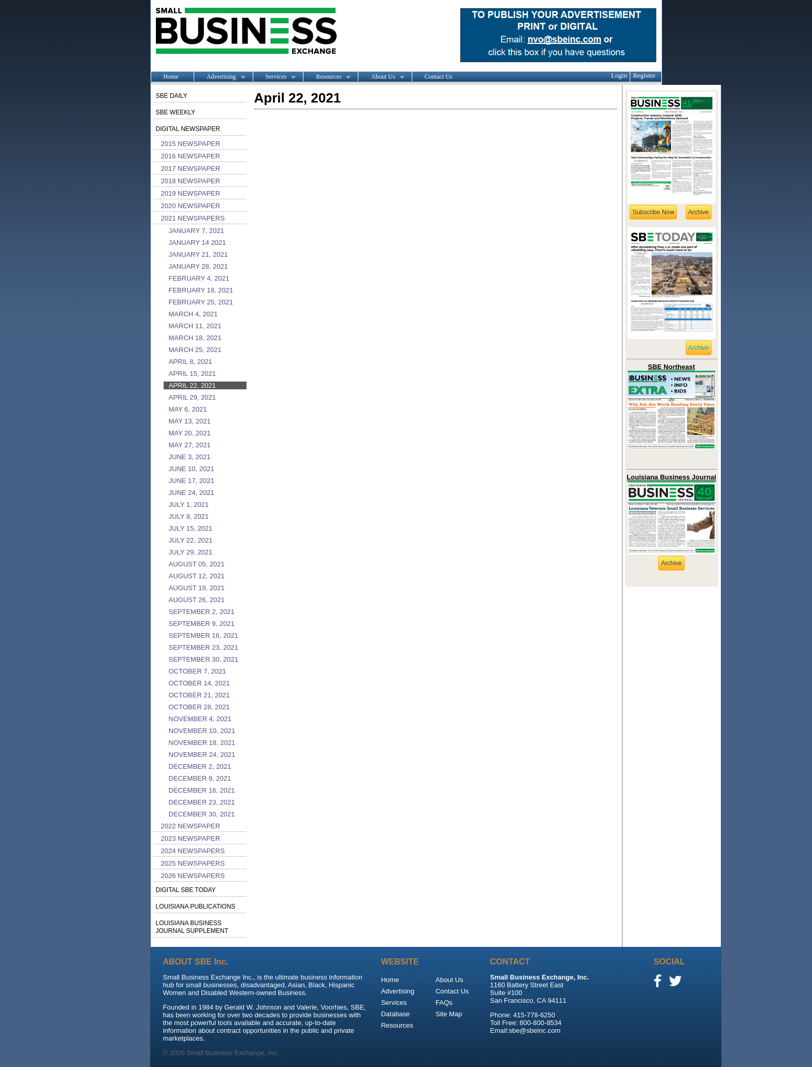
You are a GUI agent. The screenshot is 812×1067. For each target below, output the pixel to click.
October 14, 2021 (199, 683)
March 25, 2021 (195, 350)
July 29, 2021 (191, 552)
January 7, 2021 (196, 231)
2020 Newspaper (191, 206)
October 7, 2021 (197, 671)
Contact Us (439, 76)
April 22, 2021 (192, 385)
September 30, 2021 (203, 659)
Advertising (219, 77)
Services (274, 77)
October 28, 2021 (199, 707)
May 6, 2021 (188, 409)
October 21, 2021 (199, 695)
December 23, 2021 (202, 802)
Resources (327, 77)
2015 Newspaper (191, 144)
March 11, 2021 (195, 326)
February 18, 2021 (201, 290)
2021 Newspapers (193, 218)
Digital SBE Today (186, 890)
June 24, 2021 (191, 492)
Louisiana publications (196, 906)
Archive (698, 212)
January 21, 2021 (198, 254)
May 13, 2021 (190, 421)
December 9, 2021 (200, 778)
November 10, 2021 (202, 731)
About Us (381, 77)
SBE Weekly (175, 112)
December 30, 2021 (202, 814)
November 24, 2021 (202, 754)
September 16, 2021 (203, 635)
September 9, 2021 (202, 623)
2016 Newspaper (191, 156)
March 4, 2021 (193, 314)
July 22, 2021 (191, 540)
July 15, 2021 (191, 528)
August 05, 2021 (197, 564)
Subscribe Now (653, 212)
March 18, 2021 (195, 338)
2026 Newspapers (193, 876)
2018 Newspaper (191, 181)
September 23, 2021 (203, 647)
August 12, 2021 (197, 576)
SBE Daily (171, 95)
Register (644, 75)
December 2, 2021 (200, 766)
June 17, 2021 (191, 481)
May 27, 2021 (190, 445)
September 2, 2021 (202, 612)
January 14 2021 (197, 242)
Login (619, 75)
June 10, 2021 (191, 469)
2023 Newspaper (191, 838)
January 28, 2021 (198, 266)
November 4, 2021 (200, 719)
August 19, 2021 (197, 588)
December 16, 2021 (202, 790)
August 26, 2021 (197, 600)
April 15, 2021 (192, 373)
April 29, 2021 (192, 397)
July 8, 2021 (189, 516)
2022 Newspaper (191, 826)
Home (171, 76)
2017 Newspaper (191, 168)
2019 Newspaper (191, 193)
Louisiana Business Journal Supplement (192, 926)
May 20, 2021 (190, 433)
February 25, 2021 (201, 302)
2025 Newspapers (193, 863)
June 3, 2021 (190, 457)
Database (395, 1014)
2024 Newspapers (193, 851)
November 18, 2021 (202, 743)
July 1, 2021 (189, 504)
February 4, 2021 (199, 278)
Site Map (449, 1014)
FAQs (444, 1002)
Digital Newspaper (188, 129)
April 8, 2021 (190, 362)
